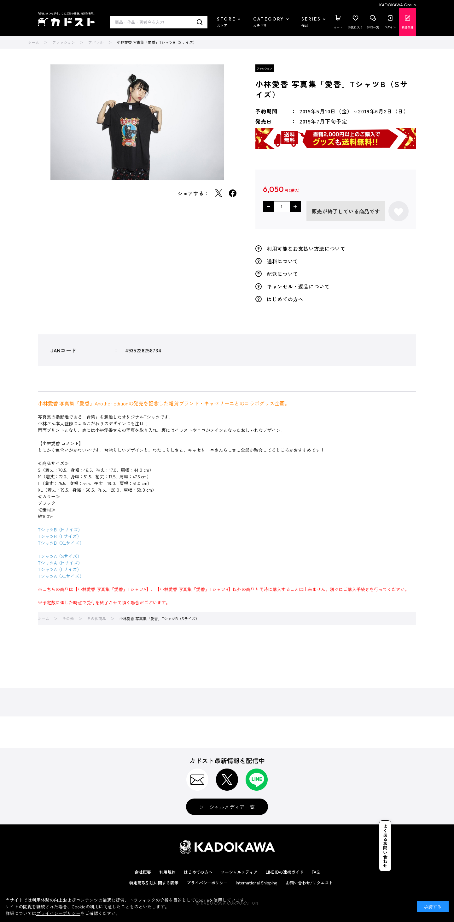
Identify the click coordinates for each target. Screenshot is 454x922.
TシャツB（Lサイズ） (59, 536)
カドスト (66, 19)
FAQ (316, 872)
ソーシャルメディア (239, 872)
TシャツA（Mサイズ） (60, 563)
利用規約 (167, 872)
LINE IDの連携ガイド (285, 872)
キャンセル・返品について (298, 286)
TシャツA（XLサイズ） (61, 576)
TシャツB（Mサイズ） (60, 529)
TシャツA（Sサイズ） (60, 556)
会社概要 (143, 872)
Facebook (232, 193)
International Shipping (256, 883)
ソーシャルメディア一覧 (227, 807)
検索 (199, 22)
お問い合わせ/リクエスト (309, 883)
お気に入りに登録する (398, 211)
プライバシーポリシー (207, 883)
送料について (282, 261)
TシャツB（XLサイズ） (61, 543)
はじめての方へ (285, 299)
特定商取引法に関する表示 (153, 883)
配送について (282, 274)
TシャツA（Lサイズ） (59, 569)
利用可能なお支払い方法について (306, 248)
